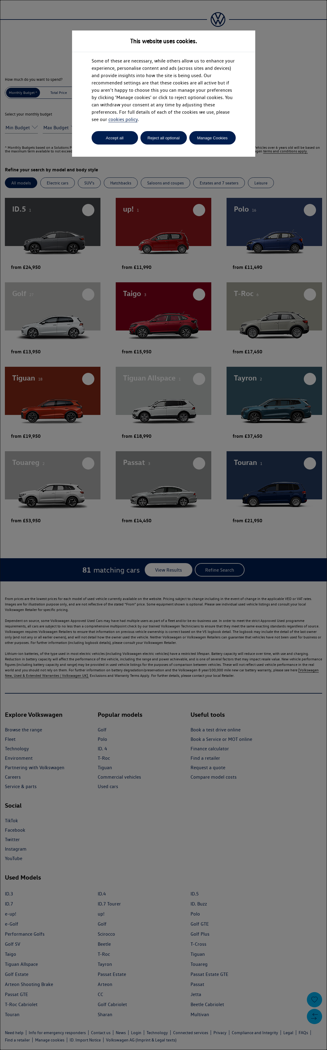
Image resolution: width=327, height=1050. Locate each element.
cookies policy (123, 119)
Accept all (115, 138)
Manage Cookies (212, 138)
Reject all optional (163, 138)
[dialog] (163, 525)
